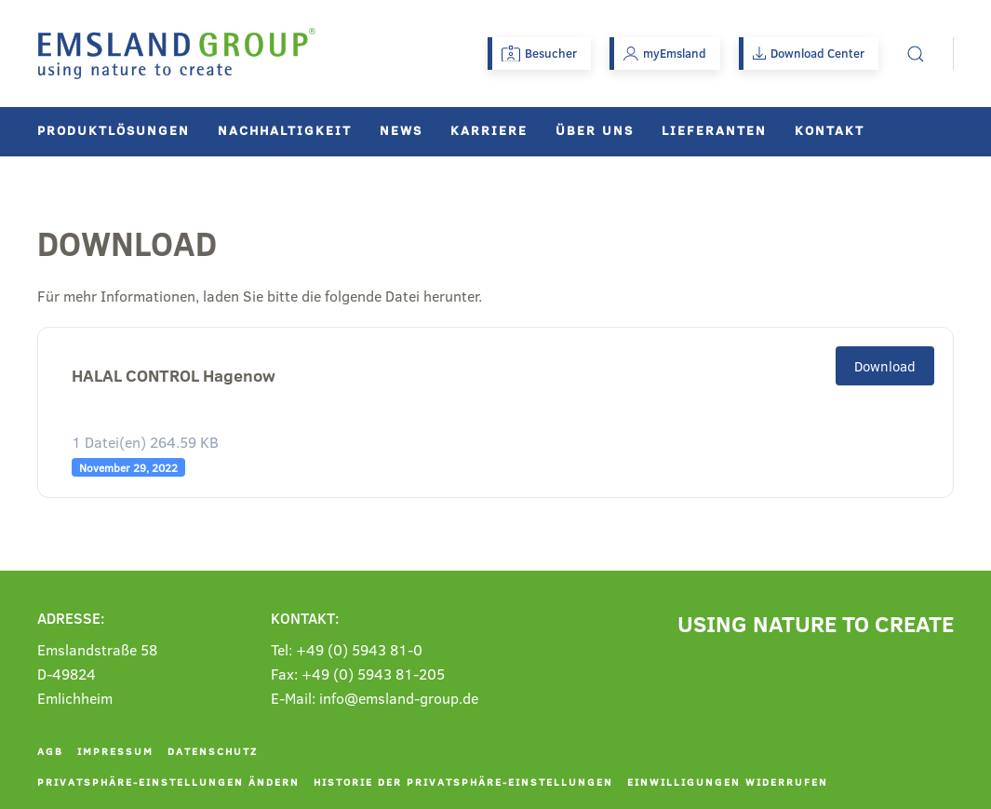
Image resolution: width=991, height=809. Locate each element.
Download (885, 366)
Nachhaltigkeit (285, 130)
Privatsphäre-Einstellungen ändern (168, 782)
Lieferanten (714, 130)
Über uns (595, 130)
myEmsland (664, 53)
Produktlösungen (113, 130)
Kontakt (829, 130)
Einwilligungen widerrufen (727, 782)
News (401, 130)
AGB (50, 751)
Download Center (808, 53)
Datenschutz (212, 751)
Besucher (539, 53)
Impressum (115, 751)
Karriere (489, 130)
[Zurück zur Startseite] (176, 53)
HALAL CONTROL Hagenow (173, 375)
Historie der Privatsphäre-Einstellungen (463, 782)
